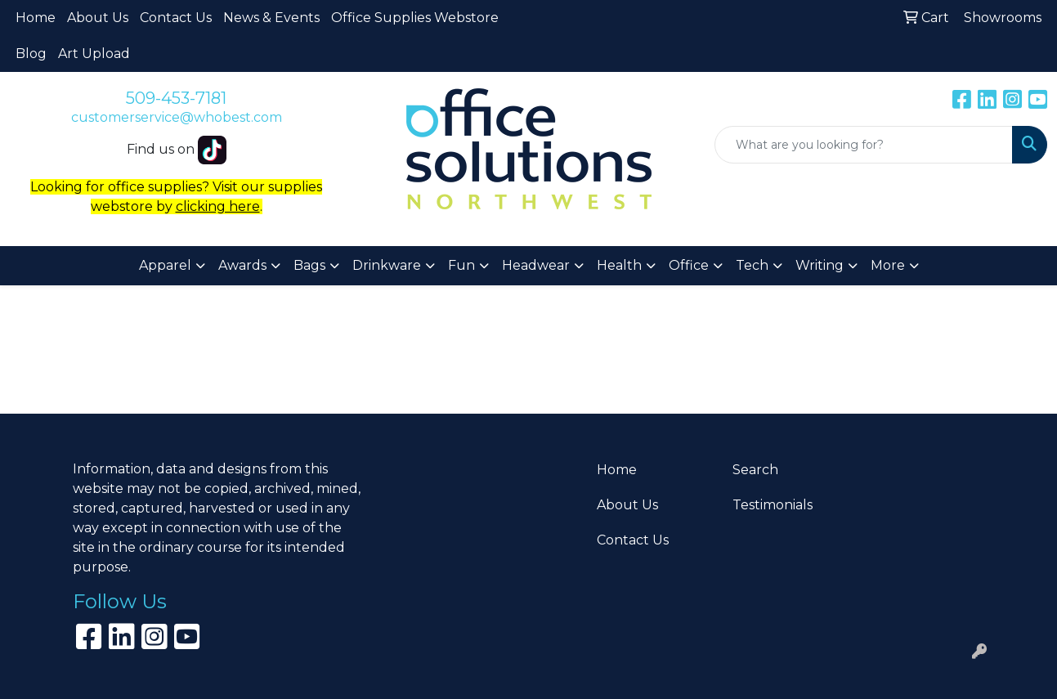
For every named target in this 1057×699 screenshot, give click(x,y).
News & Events (271, 17)
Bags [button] (309, 265)
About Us (97, 17)
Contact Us (176, 17)
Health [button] (619, 265)
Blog (31, 53)
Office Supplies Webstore (415, 17)
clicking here (218, 206)
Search (755, 469)
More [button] (888, 265)
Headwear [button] (536, 265)
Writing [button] (819, 265)
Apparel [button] (165, 265)
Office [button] (689, 265)
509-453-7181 (176, 98)
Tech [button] (752, 265)
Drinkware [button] (386, 265)
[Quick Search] (863, 145)
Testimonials (772, 505)
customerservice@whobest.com (176, 117)
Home (36, 17)
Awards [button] (242, 265)
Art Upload (94, 53)
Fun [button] (461, 265)
